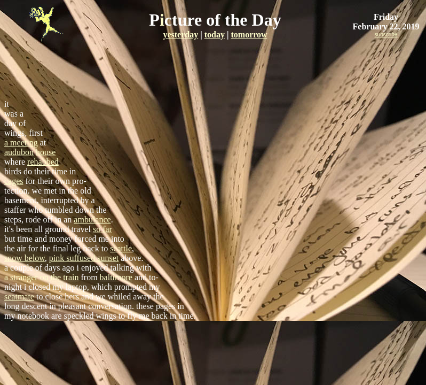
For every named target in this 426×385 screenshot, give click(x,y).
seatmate (19, 296)
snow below (24, 258)
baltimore (116, 277)
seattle (121, 248)
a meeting (21, 142)
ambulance (92, 219)
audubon (19, 152)
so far (102, 229)
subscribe (386, 34)
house (46, 152)
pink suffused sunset (84, 258)
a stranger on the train (41, 277)
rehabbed (43, 161)
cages (13, 181)
